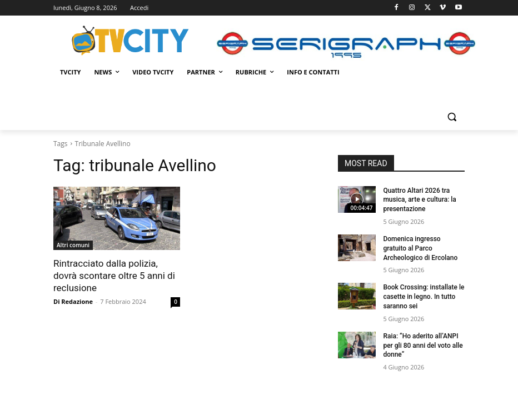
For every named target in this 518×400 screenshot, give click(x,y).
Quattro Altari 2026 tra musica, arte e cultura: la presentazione (419, 200)
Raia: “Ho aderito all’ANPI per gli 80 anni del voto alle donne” (422, 345)
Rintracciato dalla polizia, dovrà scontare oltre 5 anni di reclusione (114, 275)
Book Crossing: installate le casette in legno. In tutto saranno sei (423, 296)
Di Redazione (73, 301)
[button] (452, 117)
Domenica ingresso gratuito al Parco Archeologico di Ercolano (420, 248)
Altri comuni (73, 245)
